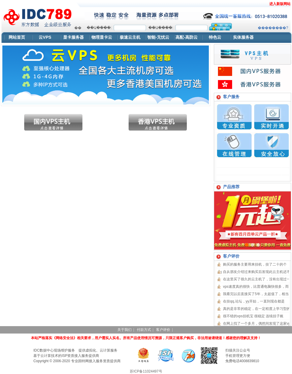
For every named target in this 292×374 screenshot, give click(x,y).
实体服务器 (243, 37)
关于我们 (124, 330)
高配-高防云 (186, 37)
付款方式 (144, 330)
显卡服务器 (73, 37)
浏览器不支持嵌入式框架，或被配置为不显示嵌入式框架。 (181, 26)
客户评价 (163, 330)
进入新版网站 (280, 4)
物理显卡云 (101, 37)
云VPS (45, 37)
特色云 (215, 37)
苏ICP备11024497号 (146, 371)
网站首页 (17, 37)
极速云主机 (130, 37)
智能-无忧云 (158, 37)
